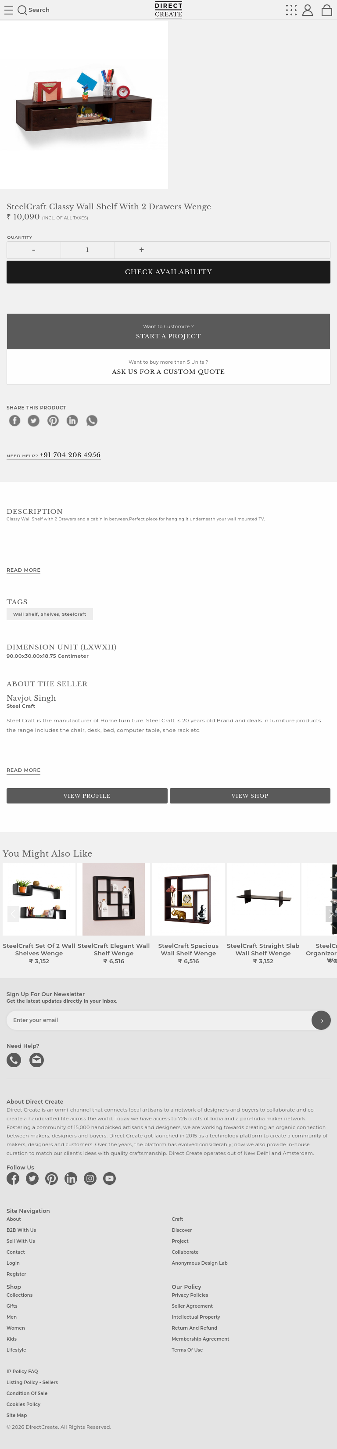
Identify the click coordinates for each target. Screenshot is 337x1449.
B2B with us (21, 1230)
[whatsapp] (92, 420)
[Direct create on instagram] (92, 1178)
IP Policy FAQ (22, 1371)
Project (180, 1241)
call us (14, 1059)
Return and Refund (195, 1328)
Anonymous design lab (200, 1263)
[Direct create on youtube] (111, 1178)
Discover (182, 1230)
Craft (177, 1219)
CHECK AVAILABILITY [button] (168, 272)
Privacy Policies (190, 1295)
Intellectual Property (196, 1317)
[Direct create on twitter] (34, 1178)
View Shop (250, 796)
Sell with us (21, 1241)
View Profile (87, 796)
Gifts (12, 1306)
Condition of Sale (27, 1393)
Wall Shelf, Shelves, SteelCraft (49, 614)
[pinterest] (53, 420)
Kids (12, 1339)
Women (16, 1328)
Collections (19, 1295)
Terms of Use (187, 1350)
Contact (16, 1252)
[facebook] (14, 420)
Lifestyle (16, 1350)
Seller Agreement (192, 1306)
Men (12, 1317)
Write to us (37, 1059)
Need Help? (54, 455)
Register (16, 1274)
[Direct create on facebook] (14, 1178)
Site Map (17, 1415)
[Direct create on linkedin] (72, 1178)
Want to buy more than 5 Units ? (168, 368)
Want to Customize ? (168, 332)
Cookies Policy (23, 1404)
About (14, 1219)
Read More (23, 570)
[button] (331, 914)
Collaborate (185, 1252)
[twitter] (34, 420)
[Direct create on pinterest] (53, 1178)
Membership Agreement (200, 1339)
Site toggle (8, 10)
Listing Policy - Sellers (32, 1382)
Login (13, 1263)
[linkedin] (72, 420)
